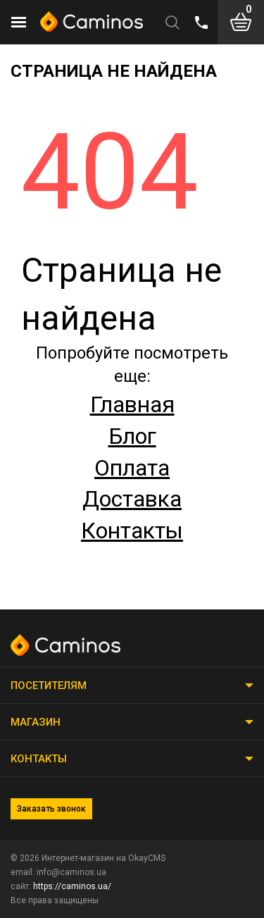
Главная (132, 404)
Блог (132, 436)
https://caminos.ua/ (72, 886)
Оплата (132, 467)
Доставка (132, 498)
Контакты (132, 530)
